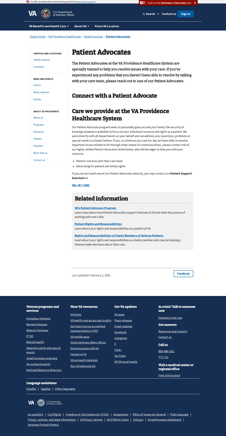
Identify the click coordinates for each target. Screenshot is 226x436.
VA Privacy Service (91, 420)
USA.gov (138, 420)
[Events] (49, 85)
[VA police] (49, 146)
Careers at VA (78, 354)
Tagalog (45, 389)
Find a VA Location (107, 26)
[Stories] (49, 99)
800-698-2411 (166, 351)
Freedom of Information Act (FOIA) (87, 414)
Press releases (123, 320)
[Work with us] (49, 153)
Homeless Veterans (38, 318)
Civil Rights (54, 414)
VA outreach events (38, 364)
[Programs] (49, 124)
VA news (119, 314)
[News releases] (49, 92)
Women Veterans (36, 324)
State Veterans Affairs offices (88, 342)
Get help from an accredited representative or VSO (87, 328)
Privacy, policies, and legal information (52, 420)
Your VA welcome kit (82, 366)
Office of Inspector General (149, 414)
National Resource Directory (44, 370)
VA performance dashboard (164, 420)
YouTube (119, 356)
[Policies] (49, 138)
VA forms (75, 314)
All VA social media (125, 362)
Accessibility (35, 414)
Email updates (123, 326)
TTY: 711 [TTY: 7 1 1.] (163, 357)
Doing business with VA (84, 348)
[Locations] (49, 66)
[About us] (49, 117)
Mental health (35, 342)
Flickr (117, 350)
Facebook (120, 332)
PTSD (29, 336)
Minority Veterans (37, 330)
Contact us (169, 14)
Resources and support (172, 331)
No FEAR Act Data (118, 420)
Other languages (65, 389)
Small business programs (42, 358)
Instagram (120, 338)
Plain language (179, 414)
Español (31, 389)
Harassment (120, 414)
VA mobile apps (79, 337)
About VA (80, 26)
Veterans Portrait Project (43, 425)
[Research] (49, 132)
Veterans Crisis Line (170, 318)
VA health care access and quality (90, 320)
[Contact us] (49, 160)
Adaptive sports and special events (43, 350)
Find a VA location (169, 375)
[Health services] (49, 60)
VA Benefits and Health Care (47, 26)
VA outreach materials (84, 360)
